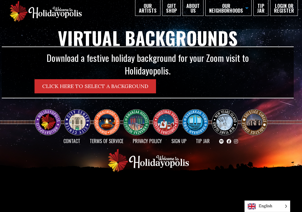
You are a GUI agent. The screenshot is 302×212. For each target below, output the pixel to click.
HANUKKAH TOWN (198, 117)
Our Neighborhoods (226, 8)
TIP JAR (261, 8)
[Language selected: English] (267, 206)
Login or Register (284, 8)
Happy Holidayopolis (50, 117)
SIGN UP (178, 141)
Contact (71, 141)
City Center (77, 117)
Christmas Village (168, 117)
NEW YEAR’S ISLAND (225, 119)
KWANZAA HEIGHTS (139, 117)
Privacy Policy (147, 141)
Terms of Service (106, 141)
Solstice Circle (254, 117)
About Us (193, 8)
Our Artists (148, 8)
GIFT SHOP (171, 8)
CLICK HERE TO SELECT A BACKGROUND (95, 86)
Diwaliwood (109, 114)
